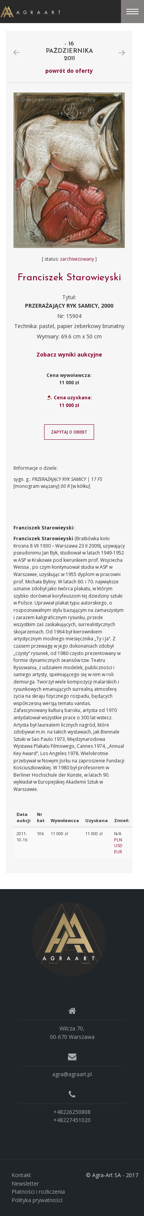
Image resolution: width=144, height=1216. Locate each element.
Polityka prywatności (37, 1200)
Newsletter (25, 1183)
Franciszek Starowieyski (69, 278)
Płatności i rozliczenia (38, 1191)
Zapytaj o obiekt (69, 432)
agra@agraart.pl (72, 1074)
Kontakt (21, 1175)
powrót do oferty (69, 70)
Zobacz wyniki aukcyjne (69, 354)
